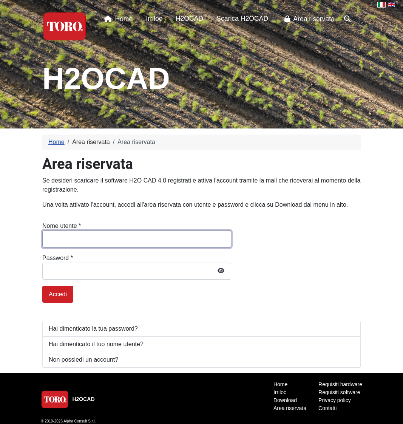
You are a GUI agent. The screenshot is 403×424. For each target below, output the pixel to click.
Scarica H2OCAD (242, 18)
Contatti (327, 408)
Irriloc (154, 18)
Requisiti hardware (340, 384)
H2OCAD (189, 18)
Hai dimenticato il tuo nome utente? (96, 344)
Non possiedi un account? (83, 359)
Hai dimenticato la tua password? (93, 328)
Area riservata (308, 18)
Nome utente (61, 226)
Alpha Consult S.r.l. (79, 421)
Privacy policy (334, 400)
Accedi (58, 294)
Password (57, 258)
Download (285, 400)
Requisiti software (339, 392)
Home (117, 18)
